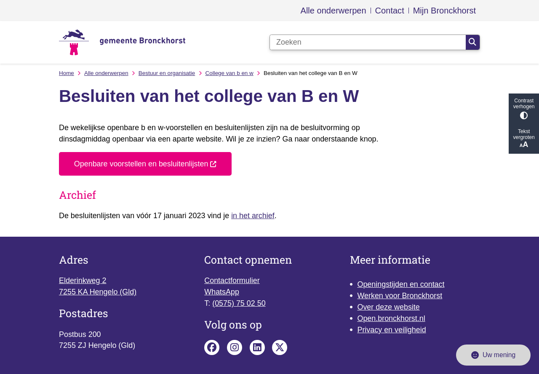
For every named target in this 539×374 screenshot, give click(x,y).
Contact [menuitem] (389, 10)
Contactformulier (231, 280)
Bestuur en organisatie (167, 73)
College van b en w (229, 73)
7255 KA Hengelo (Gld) (97, 292)
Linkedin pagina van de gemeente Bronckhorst (257, 347)
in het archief (253, 215)
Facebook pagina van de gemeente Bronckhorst (211, 347)
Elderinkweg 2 (82, 280)
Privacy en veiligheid (391, 330)
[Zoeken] (368, 42)
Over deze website (388, 307)
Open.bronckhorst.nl (391, 318)
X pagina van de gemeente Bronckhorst (279, 347)
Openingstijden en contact (400, 284)
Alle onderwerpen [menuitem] (333, 10)
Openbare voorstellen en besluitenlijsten (145, 164)
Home (66, 73)
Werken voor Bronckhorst (399, 295)
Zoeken (472, 42)
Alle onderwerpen (106, 73)
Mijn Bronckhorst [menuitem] (444, 10)
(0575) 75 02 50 (238, 303)
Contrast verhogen (524, 108)
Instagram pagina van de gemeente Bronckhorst (234, 347)
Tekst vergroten (524, 138)
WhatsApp (221, 292)
